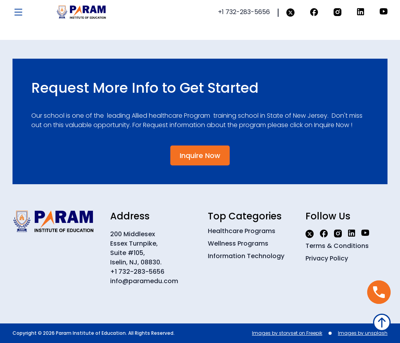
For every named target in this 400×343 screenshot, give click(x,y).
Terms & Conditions (337, 245)
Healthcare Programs (241, 230)
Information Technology (246, 255)
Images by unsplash (363, 333)
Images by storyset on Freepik (287, 333)
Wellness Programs (238, 243)
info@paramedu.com (144, 281)
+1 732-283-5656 (137, 271)
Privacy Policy (326, 258)
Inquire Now (200, 155)
